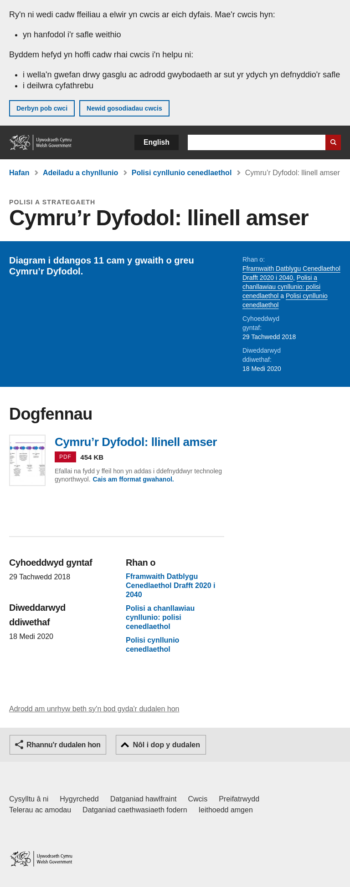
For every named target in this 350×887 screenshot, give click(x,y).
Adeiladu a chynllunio (80, 173)
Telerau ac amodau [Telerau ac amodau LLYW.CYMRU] (40, 810)
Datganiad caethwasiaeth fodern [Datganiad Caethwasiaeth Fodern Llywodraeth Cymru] (134, 810)
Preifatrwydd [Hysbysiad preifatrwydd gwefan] (239, 799)
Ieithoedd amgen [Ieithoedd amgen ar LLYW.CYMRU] (226, 810)
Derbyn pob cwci (41, 108)
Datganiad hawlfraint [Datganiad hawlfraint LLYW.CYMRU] (143, 799)
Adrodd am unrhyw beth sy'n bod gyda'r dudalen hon (94, 709)
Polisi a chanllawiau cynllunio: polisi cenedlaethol (281, 286)
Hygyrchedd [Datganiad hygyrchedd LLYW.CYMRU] (79, 799)
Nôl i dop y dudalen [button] (166, 745)
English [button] (157, 142)
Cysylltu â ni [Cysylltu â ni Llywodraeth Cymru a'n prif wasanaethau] (28, 799)
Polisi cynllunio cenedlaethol (182, 173)
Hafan (19, 173)
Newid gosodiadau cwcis (124, 108)
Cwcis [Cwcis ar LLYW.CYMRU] (198, 799)
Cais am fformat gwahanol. (133, 479)
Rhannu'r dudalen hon (63, 745)
